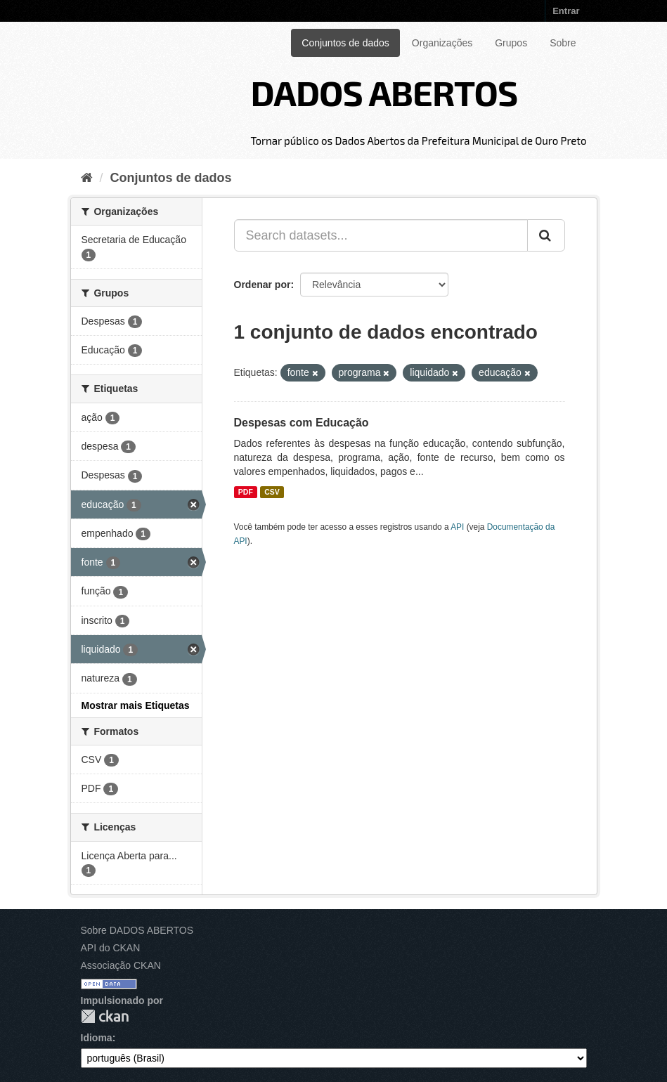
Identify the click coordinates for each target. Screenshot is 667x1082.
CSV (272, 492)
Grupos (511, 42)
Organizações (442, 42)
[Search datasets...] (381, 235)
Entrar (565, 11)
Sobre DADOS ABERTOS (137, 930)
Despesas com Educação (301, 423)
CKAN (105, 1016)
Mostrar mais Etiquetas (136, 705)
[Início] (87, 178)
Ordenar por (262, 284)
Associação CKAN (121, 965)
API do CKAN (111, 947)
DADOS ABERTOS (383, 92)
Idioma (96, 1037)
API (457, 527)
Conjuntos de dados (345, 42)
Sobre (563, 42)
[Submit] (546, 235)
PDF (245, 492)
